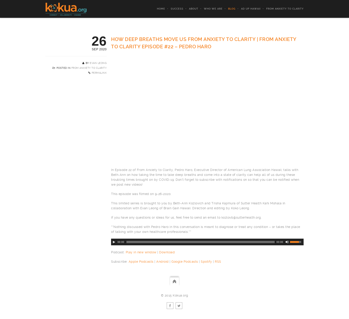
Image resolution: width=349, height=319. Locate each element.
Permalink (99, 72)
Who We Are (213, 8)
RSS (218, 261)
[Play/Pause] (114, 242)
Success (177, 8)
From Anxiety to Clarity (285, 8)
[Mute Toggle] (287, 242)
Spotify (206, 261)
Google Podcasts (184, 261)
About (193, 8)
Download (167, 252)
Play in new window (141, 252)
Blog (231, 8)
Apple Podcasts (141, 261)
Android (162, 261)
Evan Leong (98, 63)
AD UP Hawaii (251, 8)
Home (161, 8)
